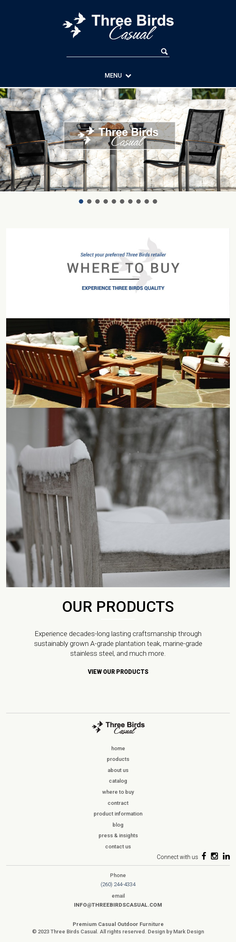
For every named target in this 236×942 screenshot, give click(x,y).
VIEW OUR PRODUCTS (118, 672)
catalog (118, 781)
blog (118, 825)
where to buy (118, 792)
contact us (118, 846)
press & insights (118, 835)
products (118, 759)
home (118, 748)
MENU (118, 75)
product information (118, 814)
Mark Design (188, 931)
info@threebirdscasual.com (118, 905)
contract (118, 803)
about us (118, 770)
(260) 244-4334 (118, 884)
